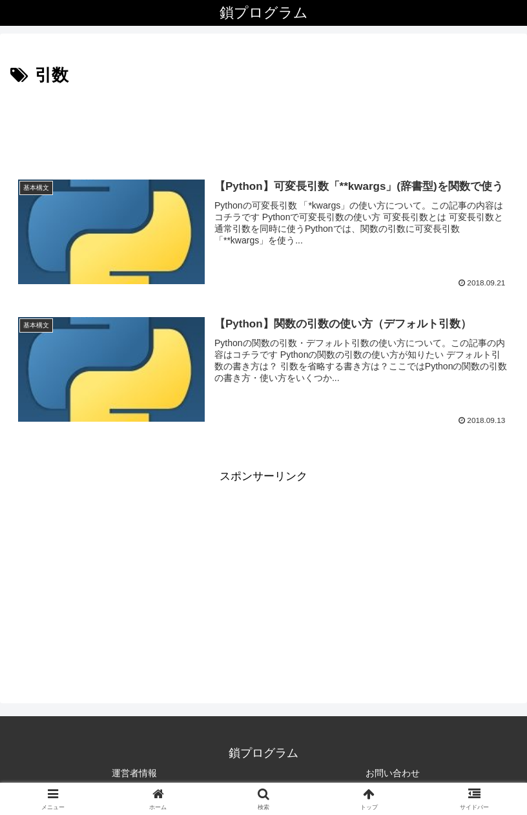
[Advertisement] (263, 125)
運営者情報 (134, 773)
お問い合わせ (393, 773)
